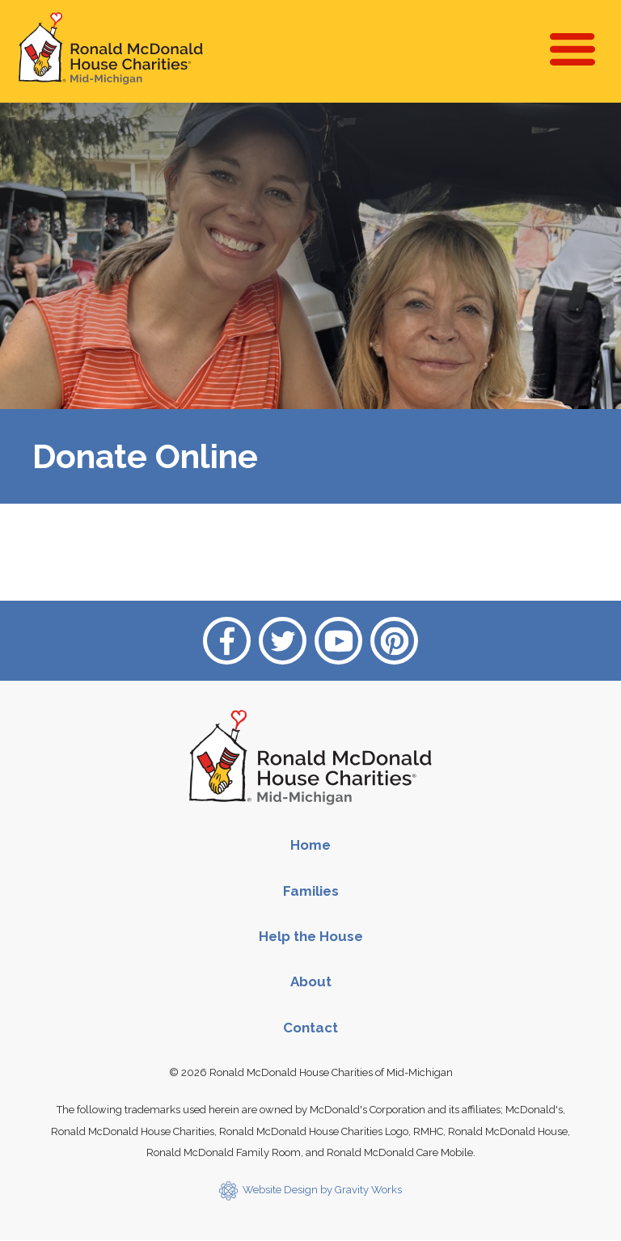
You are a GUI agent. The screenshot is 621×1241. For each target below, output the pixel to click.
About (311, 981)
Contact (310, 1027)
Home (310, 845)
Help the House (311, 936)
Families (311, 891)
